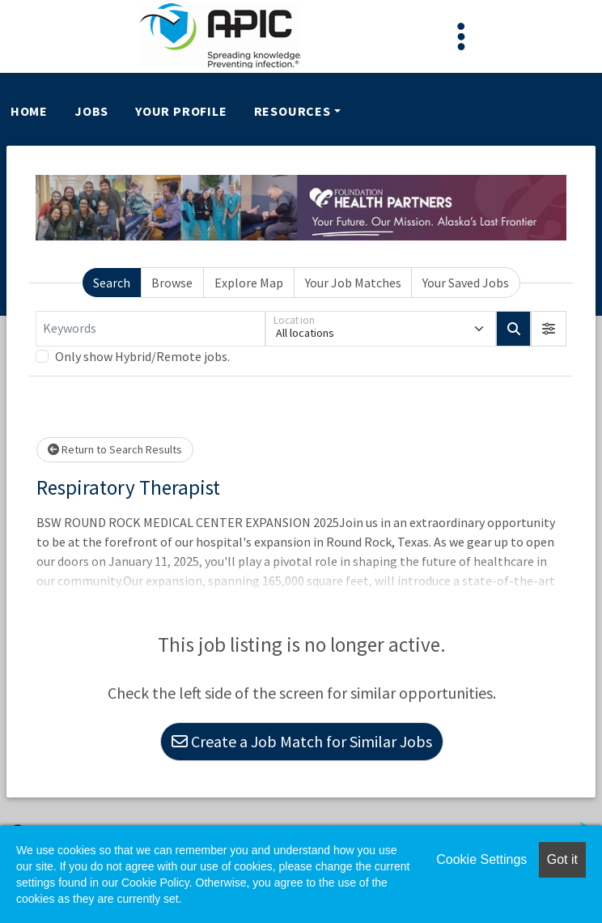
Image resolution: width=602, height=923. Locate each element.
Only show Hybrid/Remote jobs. (142, 356)
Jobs (91, 111)
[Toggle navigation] (461, 36)
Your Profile (181, 111)
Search (111, 282)
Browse (172, 282)
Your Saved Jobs (465, 282)
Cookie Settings (481, 859)
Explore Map (248, 282)
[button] (548, 329)
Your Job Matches (353, 282)
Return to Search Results (115, 449)
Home (29, 111)
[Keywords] (150, 329)
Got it (562, 859)
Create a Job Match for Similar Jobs (302, 741)
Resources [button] (292, 111)
